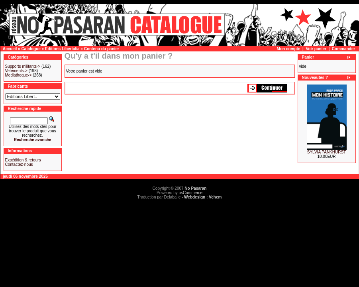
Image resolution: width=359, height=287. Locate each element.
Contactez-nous (19, 164)
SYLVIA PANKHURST (326, 152)
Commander (343, 49)
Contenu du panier (101, 49)
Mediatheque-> (18, 75)
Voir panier (316, 49)
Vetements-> (16, 71)
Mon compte (288, 49)
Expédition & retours (23, 160)
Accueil (10, 49)
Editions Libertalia (62, 49)
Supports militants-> (23, 66)
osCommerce (190, 193)
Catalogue (30, 49)
